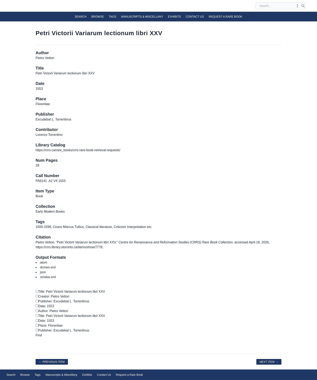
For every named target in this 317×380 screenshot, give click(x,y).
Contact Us (195, 16)
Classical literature (99, 227)
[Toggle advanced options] (297, 5)
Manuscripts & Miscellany (142, 16)
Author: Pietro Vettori (52, 311)
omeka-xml (48, 277)
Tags (112, 16)
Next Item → (269, 361)
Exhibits (174, 16)
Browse (97, 16)
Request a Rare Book (225, 16)
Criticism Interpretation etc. (133, 227)
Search (80, 16)
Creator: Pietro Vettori (52, 296)
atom (43, 262)
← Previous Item (52, 361)
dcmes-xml (48, 267)
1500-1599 (43, 227)
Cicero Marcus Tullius (68, 227)
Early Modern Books (50, 211)
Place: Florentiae (49, 325)
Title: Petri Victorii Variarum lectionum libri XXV (70, 291)
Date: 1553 (45, 306)
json (43, 272)
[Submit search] (303, 5)
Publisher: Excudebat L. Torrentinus (62, 301)
